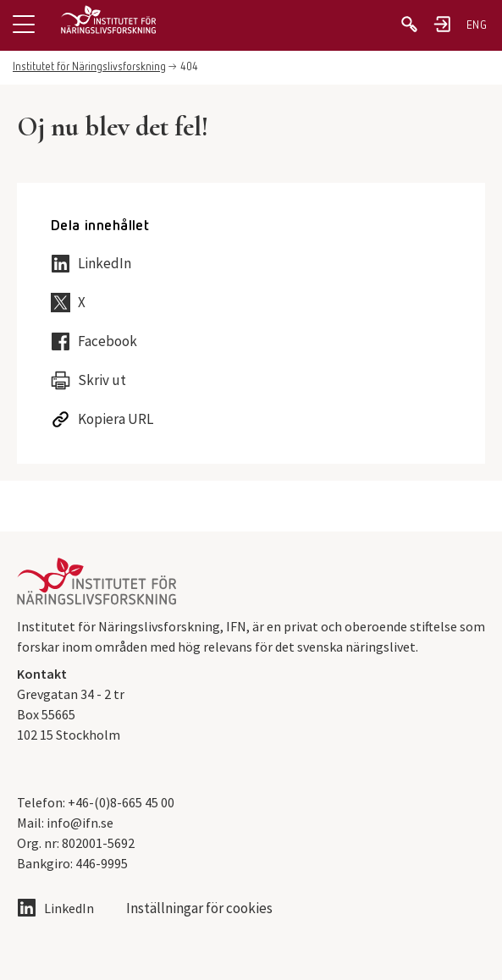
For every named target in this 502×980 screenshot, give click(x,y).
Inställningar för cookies (199, 908)
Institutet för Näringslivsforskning (89, 67)
